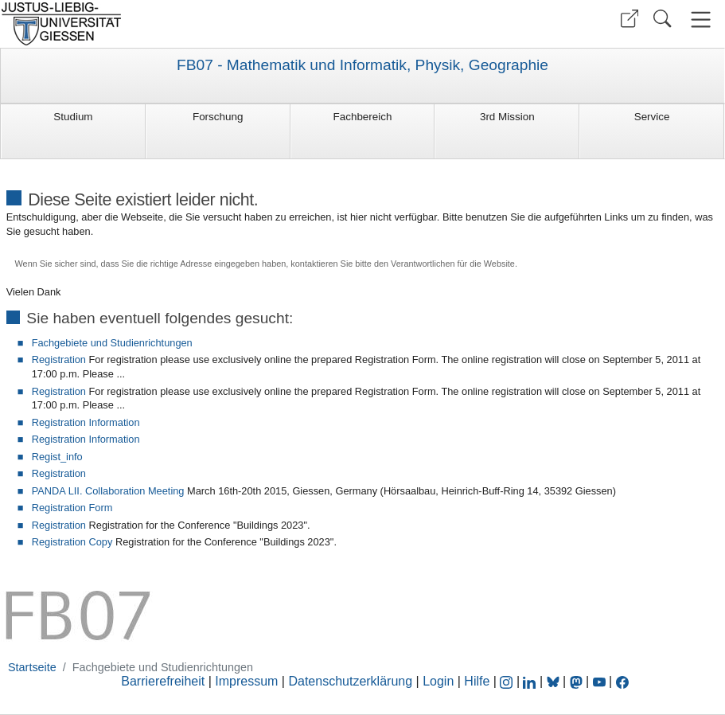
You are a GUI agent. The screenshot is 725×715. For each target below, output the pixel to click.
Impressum (246, 681)
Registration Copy (72, 542)
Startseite (32, 667)
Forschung (218, 117)
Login (440, 681)
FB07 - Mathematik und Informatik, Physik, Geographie (362, 65)
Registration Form (72, 508)
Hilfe (476, 681)
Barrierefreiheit (163, 681)
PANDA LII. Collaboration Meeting (108, 491)
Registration (59, 359)
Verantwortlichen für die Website (453, 263)
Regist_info (57, 457)
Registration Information (86, 422)
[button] (629, 19)
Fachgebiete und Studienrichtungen (112, 343)
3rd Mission (507, 117)
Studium (72, 117)
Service (652, 117)
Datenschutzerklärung (350, 681)
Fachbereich (362, 117)
